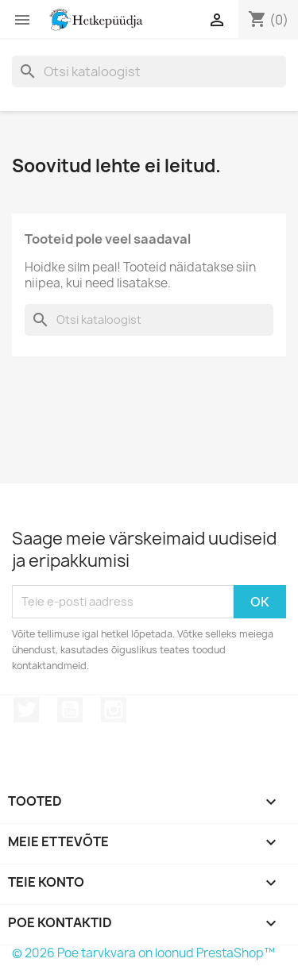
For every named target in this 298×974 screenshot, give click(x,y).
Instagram (113, 709)
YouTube (70, 709)
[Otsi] (149, 71)
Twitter (26, 709)
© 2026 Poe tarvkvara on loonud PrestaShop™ (143, 953)
